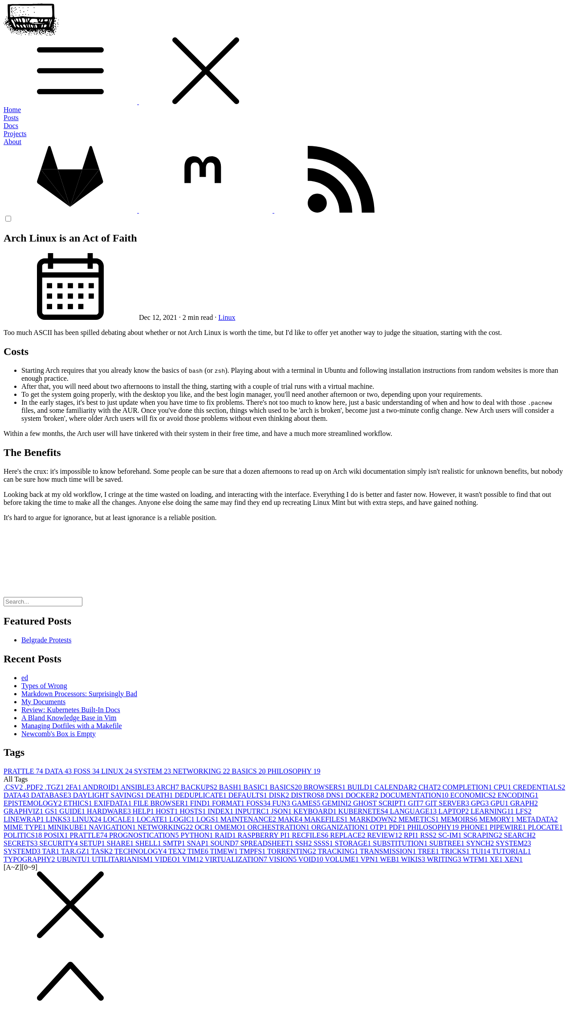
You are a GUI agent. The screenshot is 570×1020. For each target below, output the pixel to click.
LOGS (208, 819)
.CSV (14, 787)
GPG (480, 803)
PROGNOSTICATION (144, 835)
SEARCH (520, 835)
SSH (304, 843)
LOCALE (120, 819)
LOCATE (153, 819)
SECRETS (21, 843)
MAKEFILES (327, 819)
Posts (11, 117)
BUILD (361, 787)
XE (497, 859)
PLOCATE (545, 827)
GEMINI (337, 803)
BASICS (250, 771)
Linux (226, 317)
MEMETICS (420, 819)
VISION (283, 859)
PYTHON (197, 835)
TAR (51, 851)
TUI (481, 851)
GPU (500, 803)
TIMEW (225, 851)
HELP (144, 811)
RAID (226, 835)
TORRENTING (292, 851)
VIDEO (168, 859)
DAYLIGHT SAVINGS (109, 795)
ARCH (168, 787)
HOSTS (194, 811)
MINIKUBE (68, 827)
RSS (429, 835)
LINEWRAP (25, 819)
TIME (198, 851)
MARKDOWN (374, 819)
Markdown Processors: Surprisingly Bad (79, 693)
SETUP (93, 843)
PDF (398, 827)
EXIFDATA (114, 803)
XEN (514, 859)
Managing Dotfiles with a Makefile (71, 726)
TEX (177, 851)
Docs (11, 125)
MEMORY (497, 819)
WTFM (476, 859)
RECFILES (311, 835)
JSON (282, 811)
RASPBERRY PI (264, 835)
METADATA (537, 819)
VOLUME (342, 859)
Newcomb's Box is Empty (58, 734)
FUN (282, 803)
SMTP (175, 843)
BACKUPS (200, 787)
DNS (336, 795)
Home (12, 109)
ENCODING (517, 795)
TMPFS (253, 851)
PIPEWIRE (508, 827)
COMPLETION (468, 787)
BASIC (257, 787)
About (12, 141)
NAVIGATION (113, 827)
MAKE (291, 819)
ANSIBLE (138, 787)
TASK (102, 851)
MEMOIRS (459, 819)
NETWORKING (202, 771)
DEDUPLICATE (201, 795)
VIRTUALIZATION (237, 859)
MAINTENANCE (249, 819)
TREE (429, 851)
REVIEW (385, 835)
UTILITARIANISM (123, 859)
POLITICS (24, 835)
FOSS (87, 771)
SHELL (149, 843)
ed (24, 677)
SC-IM (450, 835)
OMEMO (231, 827)
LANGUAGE (414, 811)
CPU (503, 787)
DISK (280, 795)
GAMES (307, 803)
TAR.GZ (76, 851)
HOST (168, 811)
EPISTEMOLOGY (34, 803)
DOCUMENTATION (415, 795)
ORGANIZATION (340, 827)
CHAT (431, 787)
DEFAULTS (248, 795)
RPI (412, 835)
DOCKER (363, 795)
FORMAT (229, 803)
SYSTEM (153, 771)
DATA (59, 771)
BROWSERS (325, 787)
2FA (74, 787)
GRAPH (523, 803)
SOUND (225, 843)
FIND (201, 803)
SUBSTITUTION (401, 843)
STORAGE (354, 843)
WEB (390, 859)
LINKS (59, 819)
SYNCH (481, 843)
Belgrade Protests (46, 640)
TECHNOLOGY (141, 851)
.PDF (34, 787)
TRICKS (456, 851)
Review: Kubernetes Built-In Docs (70, 710)
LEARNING (493, 811)
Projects (15, 133)
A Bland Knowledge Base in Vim (68, 718)
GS (52, 811)
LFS (524, 811)
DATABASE (52, 795)
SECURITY (59, 843)
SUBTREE (447, 843)
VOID (311, 859)
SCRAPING (483, 835)
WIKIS (414, 859)
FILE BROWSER (162, 803)
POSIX (56, 835)
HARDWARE (110, 811)
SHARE (121, 843)
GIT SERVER (448, 803)
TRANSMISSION (389, 851)
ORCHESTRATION (279, 827)
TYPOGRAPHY (30, 859)
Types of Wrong (44, 685)
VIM (193, 859)
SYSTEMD (23, 851)
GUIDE (73, 811)
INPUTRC (253, 811)
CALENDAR (397, 787)
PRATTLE (24, 771)
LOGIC (182, 819)
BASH (231, 787)
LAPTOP (454, 811)
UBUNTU (74, 859)
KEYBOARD (315, 811)
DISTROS (308, 795)
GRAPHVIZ (24, 811)
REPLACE (348, 835)
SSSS (324, 843)
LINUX (117, 771)
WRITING (445, 859)
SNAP (199, 843)
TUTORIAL (511, 851)
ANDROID (102, 787)
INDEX (221, 811)
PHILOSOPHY (294, 771)
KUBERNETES (364, 811)
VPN (370, 859)
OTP (379, 827)
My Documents (43, 702)
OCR (205, 827)
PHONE (474, 827)
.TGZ (55, 787)
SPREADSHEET (267, 843)
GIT (416, 803)
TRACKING (339, 851)
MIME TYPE (26, 827)
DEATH (160, 795)
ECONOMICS (473, 795)
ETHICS (79, 803)
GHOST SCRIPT (380, 803)
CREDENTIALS (539, 787)
